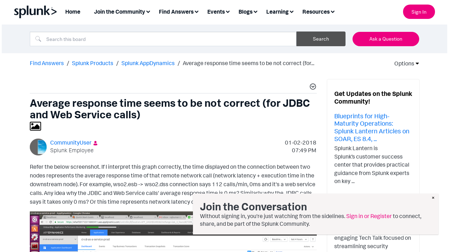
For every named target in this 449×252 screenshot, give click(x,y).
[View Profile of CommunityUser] (71, 142)
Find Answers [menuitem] (176, 11)
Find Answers (47, 62)
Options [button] (402, 63)
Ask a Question (385, 39)
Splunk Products (92, 62)
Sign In (419, 12)
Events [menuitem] (216, 11)
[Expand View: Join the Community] (148, 11)
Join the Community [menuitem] (119, 11)
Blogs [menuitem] (246, 11)
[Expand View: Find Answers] (196, 11)
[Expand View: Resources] (332, 11)
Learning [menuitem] (277, 11)
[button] (311, 87)
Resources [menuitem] (316, 11)
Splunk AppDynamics (148, 62)
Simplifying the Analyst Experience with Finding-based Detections (369, 212)
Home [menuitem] (72, 11)
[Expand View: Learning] (291, 11)
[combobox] (163, 38)
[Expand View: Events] (227, 11)
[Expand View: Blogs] (255, 11)
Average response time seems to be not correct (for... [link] (248, 62)
